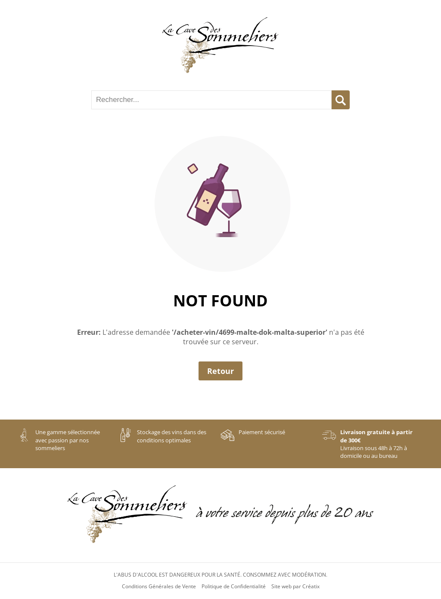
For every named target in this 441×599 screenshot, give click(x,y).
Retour (220, 371)
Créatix (311, 586)
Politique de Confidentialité (234, 586)
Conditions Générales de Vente (159, 586)
